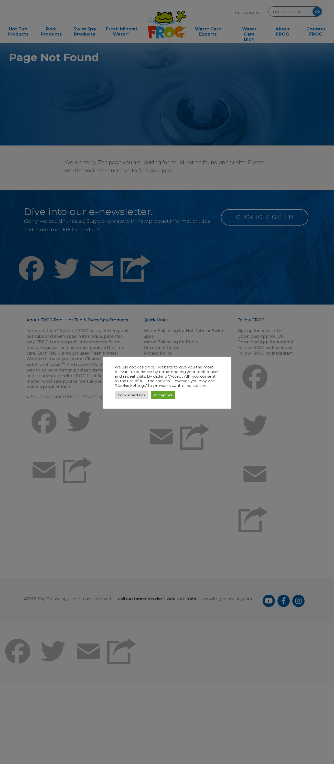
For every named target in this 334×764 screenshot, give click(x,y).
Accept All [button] (163, 395)
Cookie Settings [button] (131, 395)
